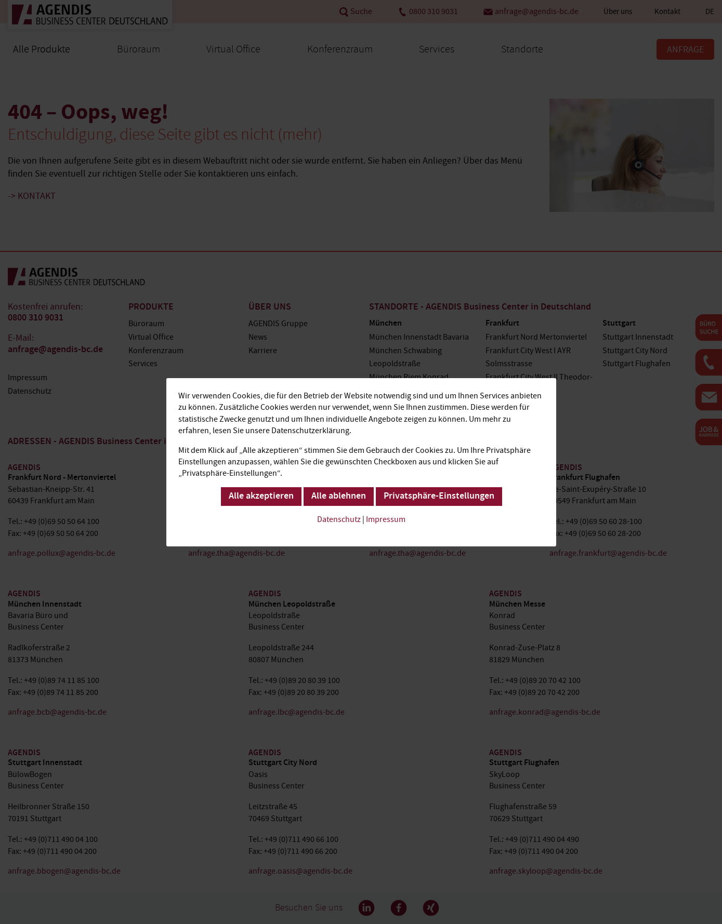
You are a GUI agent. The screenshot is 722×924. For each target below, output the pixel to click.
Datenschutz (339, 519)
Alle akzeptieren (260, 496)
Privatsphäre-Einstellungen (438, 496)
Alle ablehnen (338, 496)
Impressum (385, 519)
